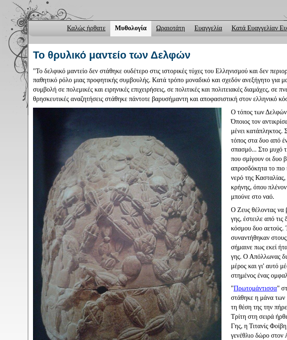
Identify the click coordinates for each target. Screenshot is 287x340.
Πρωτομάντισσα (255, 288)
